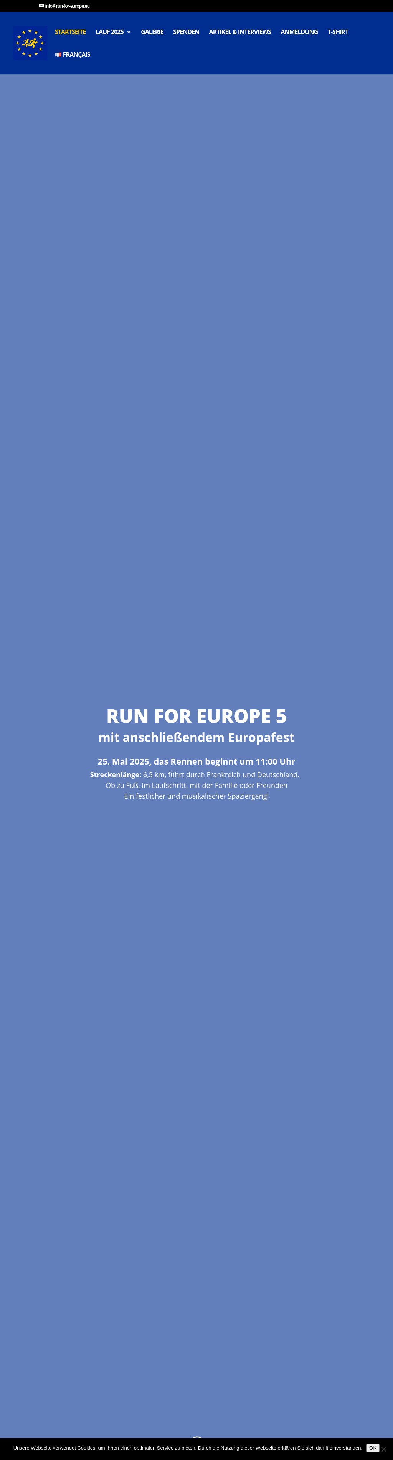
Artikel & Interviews (240, 32)
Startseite (70, 32)
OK (372, 1448)
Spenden (186, 32)
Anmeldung (299, 32)
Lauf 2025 (110, 32)
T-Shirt (338, 32)
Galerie (152, 32)
